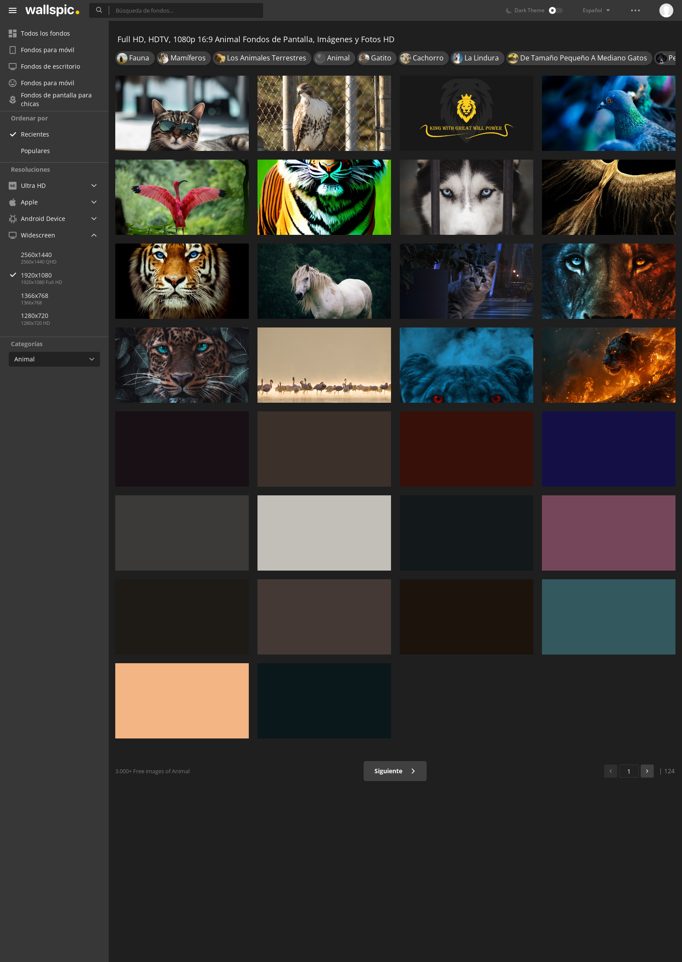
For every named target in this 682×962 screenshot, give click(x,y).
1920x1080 (65, 275)
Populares (35, 151)
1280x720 (34, 315)
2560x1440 (36, 254)
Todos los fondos (39, 33)
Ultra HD (27, 185)
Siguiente (395, 771)
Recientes (35, 134)
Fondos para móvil (41, 50)
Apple (23, 202)
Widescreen (32, 235)
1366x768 (34, 295)
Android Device (37, 218)
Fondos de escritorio (44, 66)
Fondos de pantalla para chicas (50, 99)
